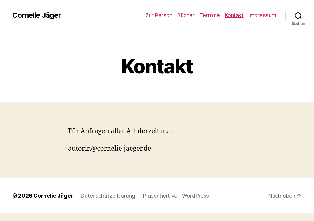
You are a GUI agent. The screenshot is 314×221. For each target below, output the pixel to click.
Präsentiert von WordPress (176, 195)
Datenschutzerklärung (107, 195)
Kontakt (234, 15)
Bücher (185, 15)
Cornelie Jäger (36, 15)
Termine (209, 15)
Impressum (262, 15)
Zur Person (158, 15)
